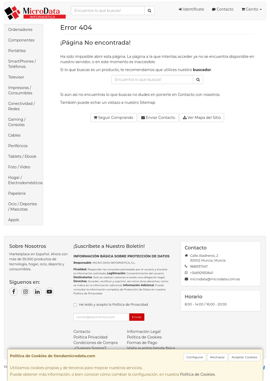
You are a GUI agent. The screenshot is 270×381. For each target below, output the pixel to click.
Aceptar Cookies (244, 357)
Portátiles (17, 50)
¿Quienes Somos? (89, 348)
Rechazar (217, 357)
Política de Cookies (197, 374)
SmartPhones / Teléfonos (22, 64)
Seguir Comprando (113, 117)
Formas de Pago (142, 342)
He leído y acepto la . (114, 304)
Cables (14, 135)
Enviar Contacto (158, 117)
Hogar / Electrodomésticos (25, 180)
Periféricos (17, 145)
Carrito (251, 9)
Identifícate (191, 9)
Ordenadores (20, 29)
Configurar (195, 357)
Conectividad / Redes (21, 106)
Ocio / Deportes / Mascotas (22, 207)
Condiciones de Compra (95, 342)
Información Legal (143, 331)
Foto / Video (19, 167)
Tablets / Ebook (22, 156)
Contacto (222, 9)
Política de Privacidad (87, 293)
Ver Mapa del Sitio (202, 117)
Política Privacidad (90, 337)
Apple (13, 219)
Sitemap (147, 102)
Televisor (16, 77)
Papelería (17, 193)
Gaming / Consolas (16, 122)
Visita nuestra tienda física (151, 348)
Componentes (21, 40)
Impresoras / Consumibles (20, 90)
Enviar (137, 317)
